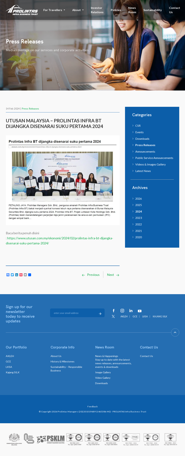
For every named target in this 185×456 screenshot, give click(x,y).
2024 (138, 211)
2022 (138, 224)
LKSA (145, 316)
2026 (138, 198)
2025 (138, 205)
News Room (132, 10)
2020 (138, 237)
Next (113, 275)
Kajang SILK (13, 372)
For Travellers (52, 10)
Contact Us (174, 10)
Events (139, 132)
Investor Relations (97, 10)
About (76, 10)
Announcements (145, 151)
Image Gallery (103, 372)
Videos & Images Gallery (150, 164)
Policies (116, 10)
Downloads (142, 138)
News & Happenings (113, 361)
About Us (56, 356)
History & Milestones (62, 361)
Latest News (143, 171)
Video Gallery (102, 377)
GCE (135, 316)
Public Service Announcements (154, 157)
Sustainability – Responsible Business (66, 368)
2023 (138, 217)
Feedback (92, 406)
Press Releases (30, 108)
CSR (138, 125)
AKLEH (124, 316)
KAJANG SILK (160, 316)
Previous (90, 275)
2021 (138, 230)
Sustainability (152, 10)
